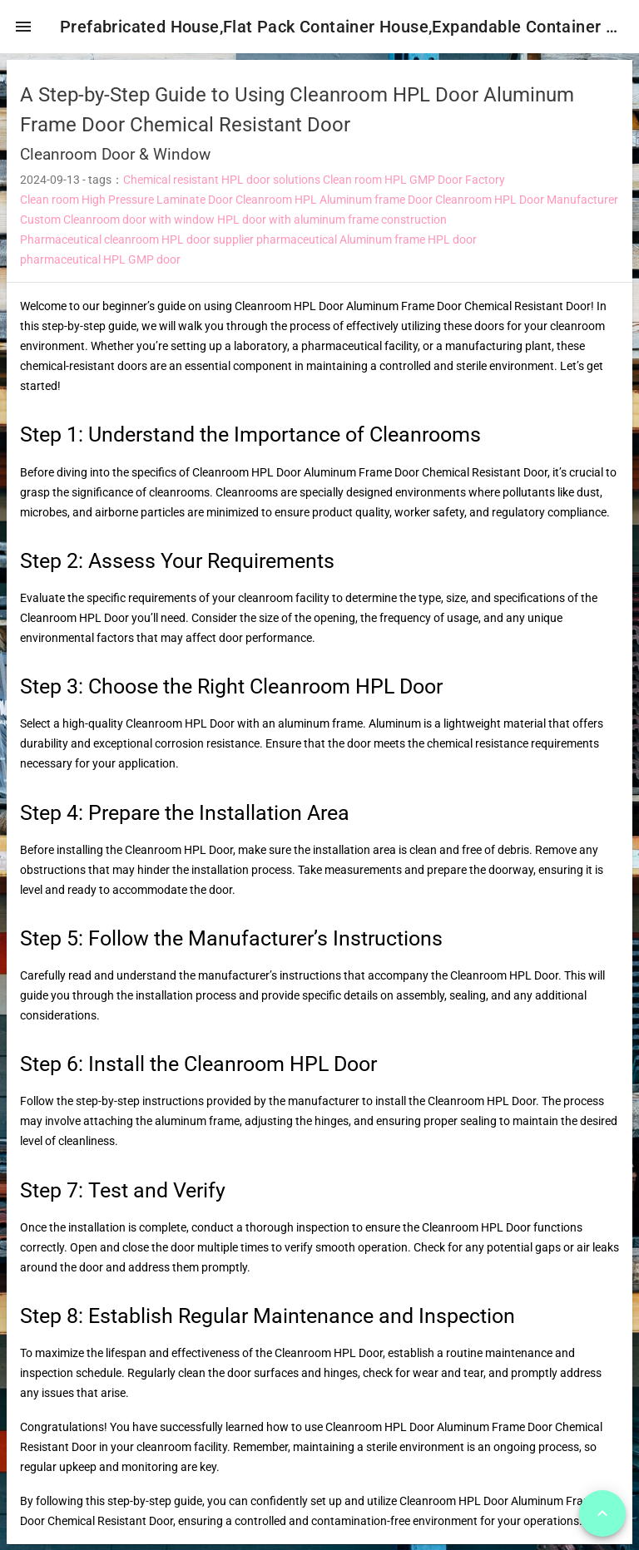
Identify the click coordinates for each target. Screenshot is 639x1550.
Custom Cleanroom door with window (117, 226)
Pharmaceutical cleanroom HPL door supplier (137, 246)
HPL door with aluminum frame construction (332, 226)
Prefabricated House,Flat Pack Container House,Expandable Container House (346, 27)
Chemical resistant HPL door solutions (221, 186)
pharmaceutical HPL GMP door (100, 266)
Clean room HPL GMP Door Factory (414, 186)
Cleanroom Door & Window (115, 160)
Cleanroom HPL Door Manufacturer (526, 206)
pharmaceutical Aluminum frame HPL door (366, 246)
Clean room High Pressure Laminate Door (126, 206)
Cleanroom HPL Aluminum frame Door (334, 206)
